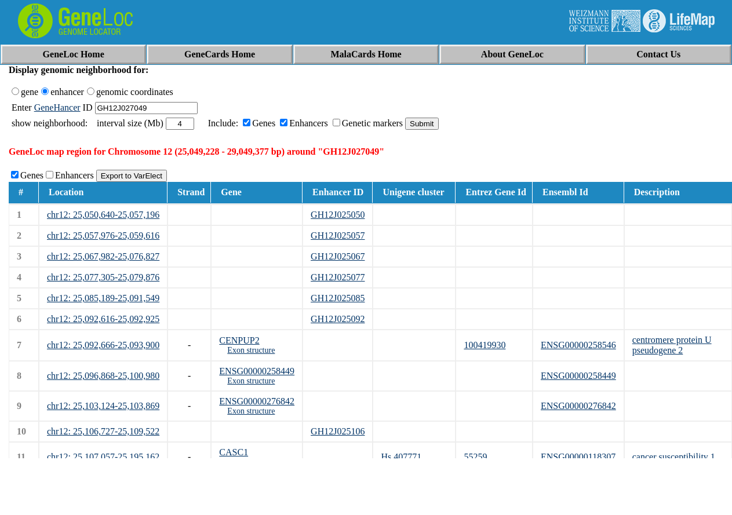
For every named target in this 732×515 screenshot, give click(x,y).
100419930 (484, 345)
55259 (475, 457)
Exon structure (251, 350)
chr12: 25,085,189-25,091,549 (103, 298)
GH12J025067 (338, 256)
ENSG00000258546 (578, 345)
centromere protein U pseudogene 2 (672, 345)
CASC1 (233, 452)
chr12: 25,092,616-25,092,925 (103, 319)
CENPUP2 (239, 340)
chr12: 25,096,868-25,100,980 (103, 376)
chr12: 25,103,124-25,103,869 (103, 406)
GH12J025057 (338, 235)
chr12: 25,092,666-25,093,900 (103, 345)
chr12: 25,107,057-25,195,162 (103, 457)
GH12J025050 (338, 215)
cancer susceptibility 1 (673, 457)
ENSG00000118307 (578, 457)
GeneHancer (57, 107)
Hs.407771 (401, 457)
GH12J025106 (338, 431)
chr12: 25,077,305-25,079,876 (103, 277)
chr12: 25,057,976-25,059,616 (103, 235)
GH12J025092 (338, 319)
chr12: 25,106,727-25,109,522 (103, 431)
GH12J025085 (338, 298)
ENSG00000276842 (256, 401)
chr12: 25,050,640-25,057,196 (103, 215)
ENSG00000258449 (256, 371)
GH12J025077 (338, 277)
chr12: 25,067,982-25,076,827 (103, 256)
